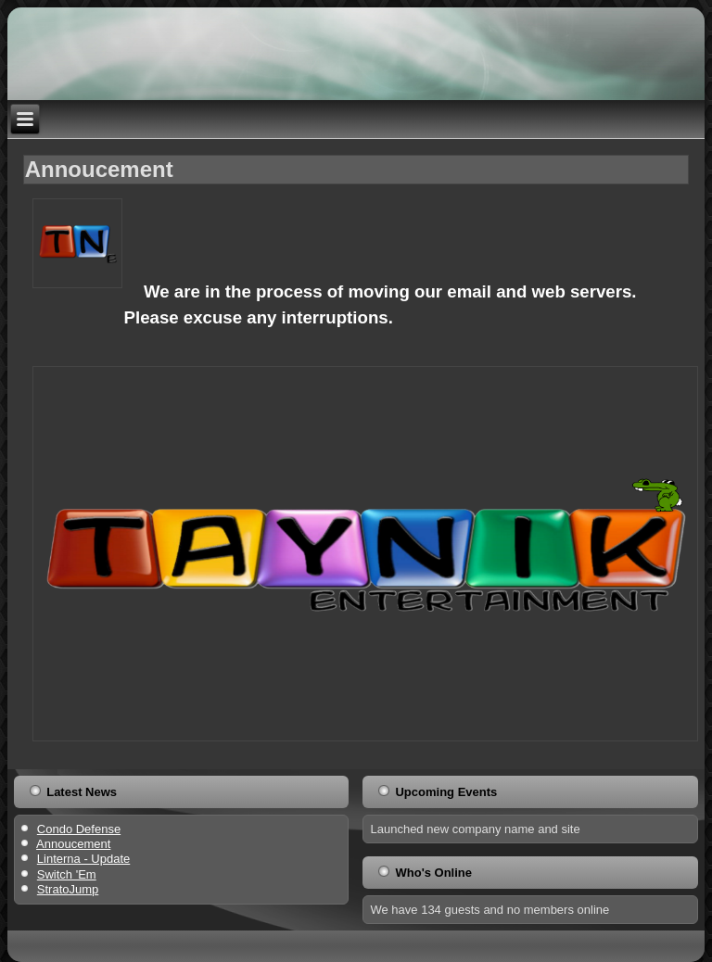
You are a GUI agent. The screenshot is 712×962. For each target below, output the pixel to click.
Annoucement (99, 169)
